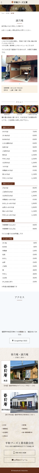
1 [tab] (20, 84)
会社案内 (5, 432)
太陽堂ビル (22, 332)
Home (3, 13)
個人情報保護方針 (27, 432)
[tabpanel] (19, 68)
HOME (4, 425)
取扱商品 (24, 429)
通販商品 (5, 429)
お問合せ (5, 436)
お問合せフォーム (20, 460)
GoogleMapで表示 (20, 341)
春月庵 (7, 13)
